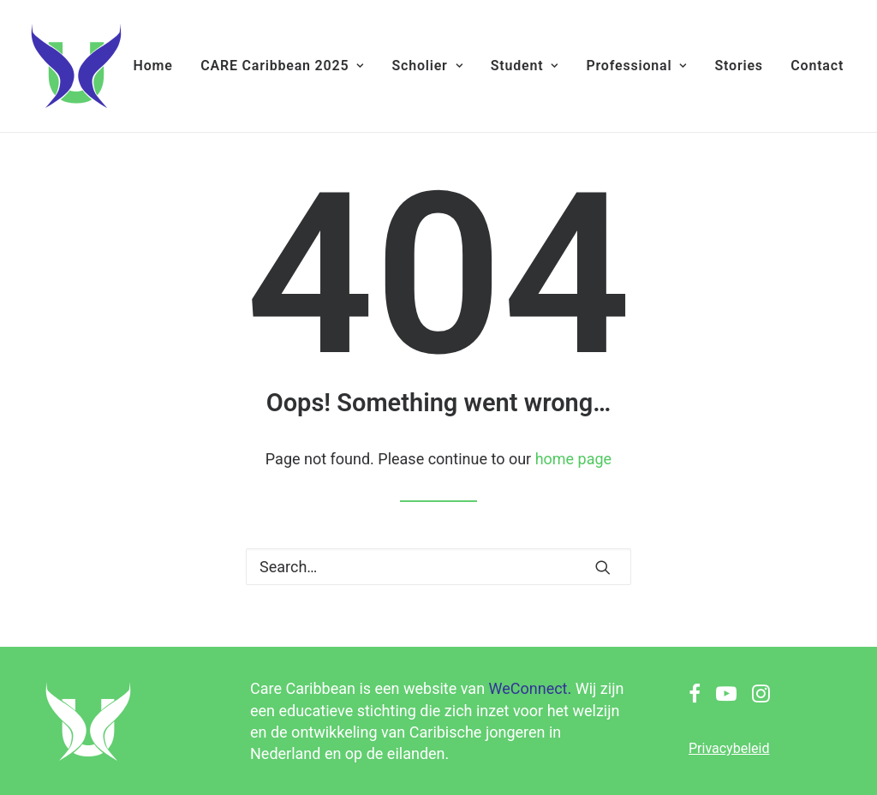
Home (153, 65)
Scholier (426, 65)
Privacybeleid (729, 748)
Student (524, 65)
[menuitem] (153, 66)
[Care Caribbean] (76, 66)
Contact (817, 65)
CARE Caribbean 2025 (282, 65)
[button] (603, 567)
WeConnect (528, 688)
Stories (738, 65)
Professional (636, 65)
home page (573, 459)
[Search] (438, 566)
